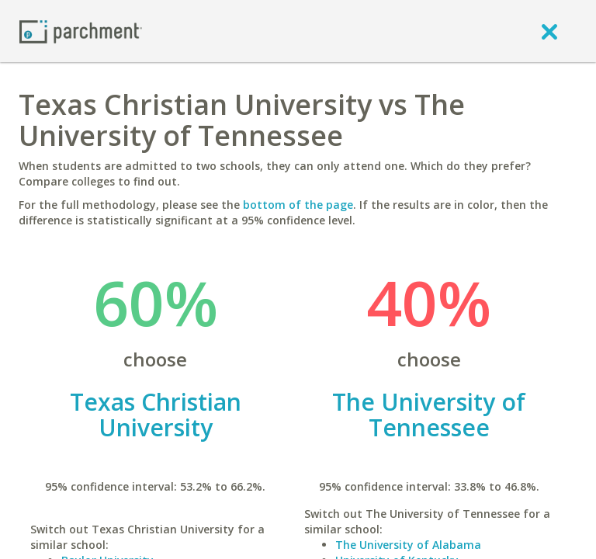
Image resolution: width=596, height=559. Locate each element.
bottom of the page (298, 204)
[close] (549, 31)
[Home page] (80, 30)
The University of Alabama (408, 544)
